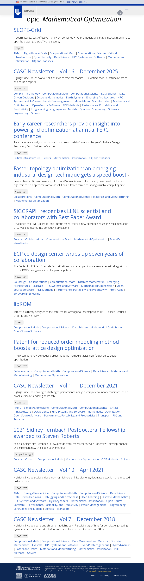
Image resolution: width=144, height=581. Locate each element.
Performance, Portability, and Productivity (81, 289)
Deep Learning (90, 497)
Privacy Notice (120, 575)
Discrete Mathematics (50, 97)
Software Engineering (27, 293)
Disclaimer (104, 575)
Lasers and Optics (26, 549)
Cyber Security (42, 57)
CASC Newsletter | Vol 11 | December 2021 (66, 385)
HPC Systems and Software (88, 57)
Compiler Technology (27, 93)
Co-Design (20, 282)
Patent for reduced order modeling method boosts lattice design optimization (66, 344)
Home (93, 575)
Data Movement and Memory (90, 541)
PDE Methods (71, 105)
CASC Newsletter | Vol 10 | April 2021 (59, 469)
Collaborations (23, 197)
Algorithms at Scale (35, 53)
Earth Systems (74, 97)
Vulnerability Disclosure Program (101, 571)
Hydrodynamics (58, 501)
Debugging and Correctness (61, 497)
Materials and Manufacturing (92, 101)
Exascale (38, 286)
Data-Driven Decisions (27, 497)
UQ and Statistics (42, 61)
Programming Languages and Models (54, 109)
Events (47, 158)
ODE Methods (109, 459)
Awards (18, 239)
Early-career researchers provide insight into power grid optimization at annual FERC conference (67, 129)
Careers (30, 459)
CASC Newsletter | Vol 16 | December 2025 (66, 71)
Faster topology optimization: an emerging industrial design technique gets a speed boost (72, 171)
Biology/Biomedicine (36, 407)
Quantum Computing (93, 109)
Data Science (61, 57)
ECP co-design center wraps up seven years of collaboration (69, 256)
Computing (29, 11)
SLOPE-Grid (27, 29)
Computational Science (92, 53)
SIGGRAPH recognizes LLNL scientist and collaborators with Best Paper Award (62, 214)
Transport (104, 415)
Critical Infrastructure (27, 158)
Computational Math (62, 53)
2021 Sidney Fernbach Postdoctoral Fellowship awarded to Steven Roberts (69, 432)
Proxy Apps (116, 289)
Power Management (93, 505)
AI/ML (17, 53)
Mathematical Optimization (70, 158)
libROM (22, 303)
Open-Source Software (46, 105)
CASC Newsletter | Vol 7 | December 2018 (64, 519)
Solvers (35, 113)
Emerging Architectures (100, 97)
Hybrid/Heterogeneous (57, 101)
